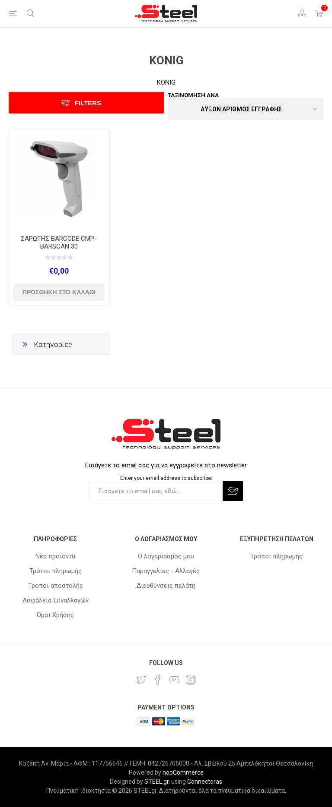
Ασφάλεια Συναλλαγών (55, 600)
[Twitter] (141, 680)
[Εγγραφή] (156, 491)
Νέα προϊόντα (55, 556)
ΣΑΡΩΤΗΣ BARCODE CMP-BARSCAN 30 (59, 242)
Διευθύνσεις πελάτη (166, 585)
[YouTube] (174, 680)
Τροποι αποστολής (55, 585)
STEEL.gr (156, 781)
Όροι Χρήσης (55, 615)
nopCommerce (183, 772)
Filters (88, 103)
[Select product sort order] (245, 109)
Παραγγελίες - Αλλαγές (166, 571)
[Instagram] (191, 680)
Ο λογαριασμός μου (166, 556)
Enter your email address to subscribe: (166, 478)
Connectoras (204, 781)
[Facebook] (158, 680)
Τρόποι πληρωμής (55, 571)
